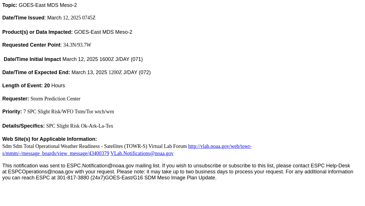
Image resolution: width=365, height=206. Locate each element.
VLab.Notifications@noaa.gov (142, 153)
